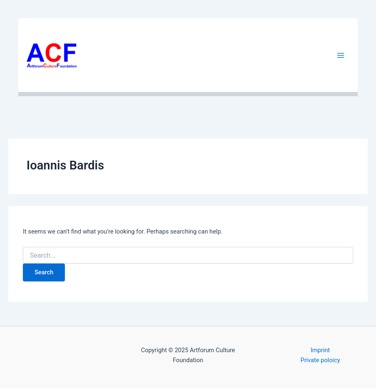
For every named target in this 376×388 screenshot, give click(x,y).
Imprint (320, 350)
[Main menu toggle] (340, 55)
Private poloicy (320, 360)
